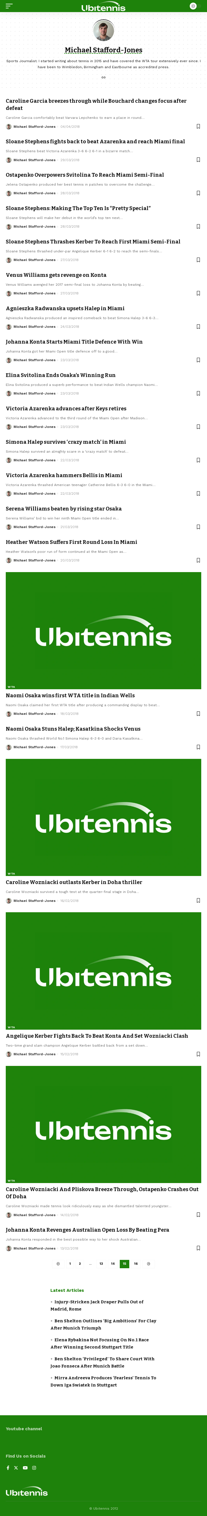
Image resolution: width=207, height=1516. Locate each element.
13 (101, 1264)
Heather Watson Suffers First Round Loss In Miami (71, 542)
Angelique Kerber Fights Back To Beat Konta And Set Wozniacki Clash (97, 1036)
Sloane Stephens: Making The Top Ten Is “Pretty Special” (78, 208)
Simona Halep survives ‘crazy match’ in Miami (66, 442)
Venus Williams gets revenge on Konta (56, 275)
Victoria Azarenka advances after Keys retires (66, 408)
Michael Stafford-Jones (35, 127)
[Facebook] (8, 1468)
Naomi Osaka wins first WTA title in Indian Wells (70, 695)
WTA (11, 686)
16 (136, 1264)
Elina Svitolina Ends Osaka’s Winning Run (61, 375)
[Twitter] (16, 1468)
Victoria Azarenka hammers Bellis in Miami (64, 475)
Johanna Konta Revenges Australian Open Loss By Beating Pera (87, 1230)
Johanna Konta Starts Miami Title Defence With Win (74, 342)
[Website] (103, 78)
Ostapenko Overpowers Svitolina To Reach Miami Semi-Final (85, 175)
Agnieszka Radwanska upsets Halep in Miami (65, 308)
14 (113, 1264)
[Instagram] (34, 1468)
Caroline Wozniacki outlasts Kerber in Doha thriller (74, 882)
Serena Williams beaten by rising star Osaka (64, 509)
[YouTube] (25, 1468)
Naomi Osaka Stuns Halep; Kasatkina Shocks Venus (73, 729)
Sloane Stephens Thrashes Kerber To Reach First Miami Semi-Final (93, 242)
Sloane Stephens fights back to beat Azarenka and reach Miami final (95, 141)
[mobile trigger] (11, 6)
